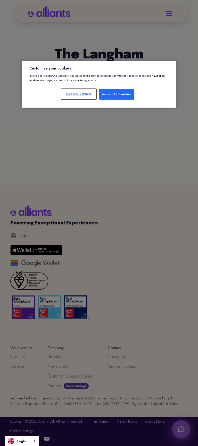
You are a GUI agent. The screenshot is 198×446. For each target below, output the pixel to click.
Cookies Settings (79, 94)
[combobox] (22, 441)
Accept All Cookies (116, 94)
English (18, 441)
